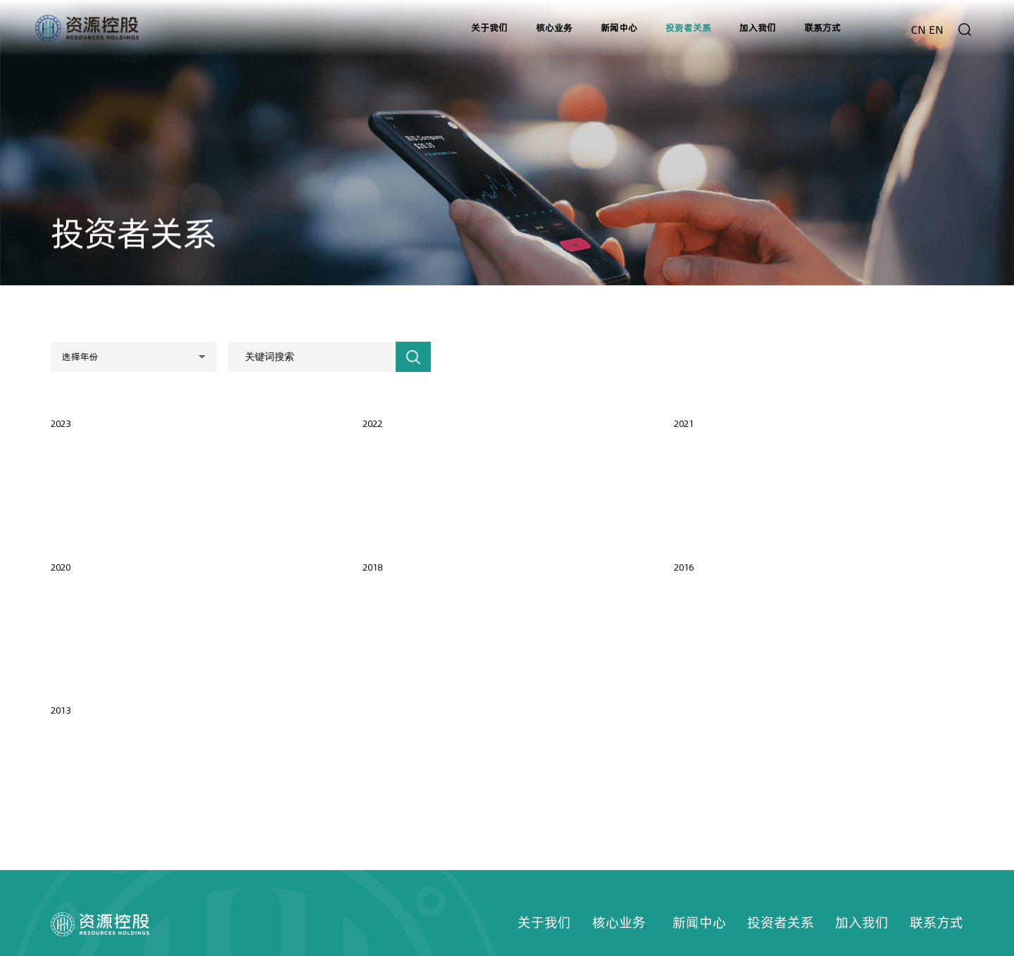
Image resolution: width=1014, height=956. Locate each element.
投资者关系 (780, 922)
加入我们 (862, 922)
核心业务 (619, 922)
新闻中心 (699, 922)
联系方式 (936, 922)
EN (936, 29)
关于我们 (544, 922)
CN (918, 29)
